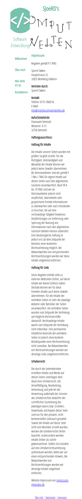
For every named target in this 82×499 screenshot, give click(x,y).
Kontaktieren (21, 92)
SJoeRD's (51, 8)
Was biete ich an (20, 83)
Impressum (37, 55)
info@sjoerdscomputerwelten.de (48, 110)
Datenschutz (50, 497)
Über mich (20, 70)
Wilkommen (21, 59)
